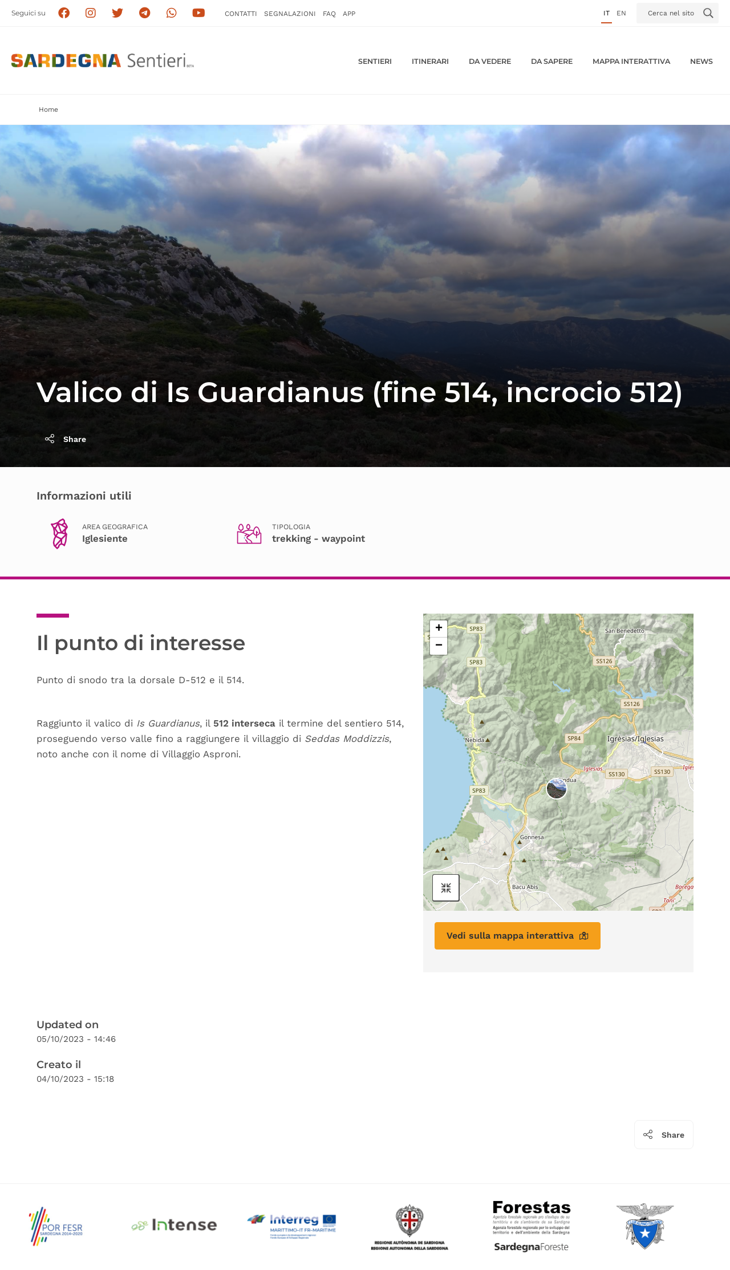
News (701, 61)
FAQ (329, 14)
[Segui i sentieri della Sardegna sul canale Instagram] (91, 13)
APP (349, 14)
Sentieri (375, 61)
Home (48, 109)
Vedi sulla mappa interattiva (518, 935)
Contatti (241, 14)
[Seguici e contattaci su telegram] (144, 13)
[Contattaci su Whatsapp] (172, 13)
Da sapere (552, 61)
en (621, 13)
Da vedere (490, 61)
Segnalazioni (290, 14)
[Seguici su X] (117, 13)
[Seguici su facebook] (63, 13)
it (606, 13)
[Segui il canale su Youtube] (198, 13)
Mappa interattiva (631, 61)
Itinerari (430, 61)
